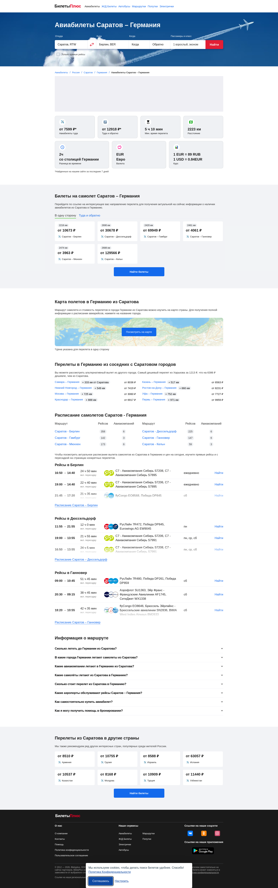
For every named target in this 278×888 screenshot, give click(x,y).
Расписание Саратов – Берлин (76, 505)
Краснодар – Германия (69, 399)
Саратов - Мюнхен (67, 444)
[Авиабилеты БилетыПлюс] (68, 816)
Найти (214, 44)
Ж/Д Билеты (109, 6)
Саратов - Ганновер (156, 437)
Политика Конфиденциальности (109, 871)
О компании (61, 833)
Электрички (167, 6)
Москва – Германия (67, 393)
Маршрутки (139, 6)
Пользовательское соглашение (71, 855)
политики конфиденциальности (203, 872)
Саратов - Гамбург (67, 437)
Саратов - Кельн (153, 444)
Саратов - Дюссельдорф (159, 431)
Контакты (60, 839)
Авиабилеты (92, 6)
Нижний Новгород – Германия (73, 387)
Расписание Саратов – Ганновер (78, 622)
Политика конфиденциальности (72, 850)
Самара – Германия (67, 381)
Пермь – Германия (153, 399)
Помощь (59, 844)
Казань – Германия (154, 381)
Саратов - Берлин (67, 431)
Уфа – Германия (152, 393)
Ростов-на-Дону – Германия (159, 387)
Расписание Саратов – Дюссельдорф (81, 559)
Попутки (153, 6)
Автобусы (124, 6)
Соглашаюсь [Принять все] (100, 880)
